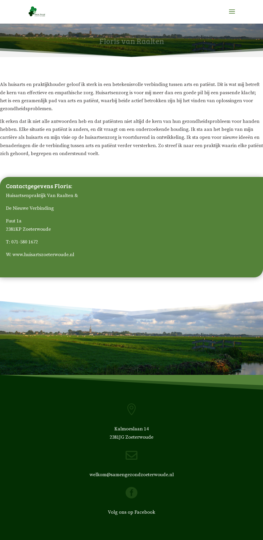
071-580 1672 (24, 242)
